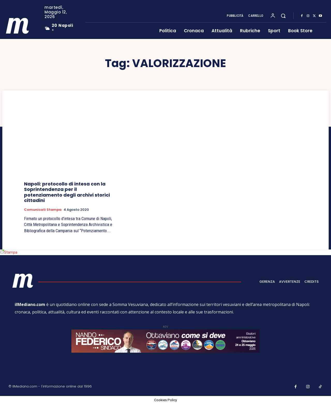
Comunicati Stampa (43, 210)
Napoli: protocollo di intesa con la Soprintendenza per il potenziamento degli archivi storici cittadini (67, 192)
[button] (283, 16)
